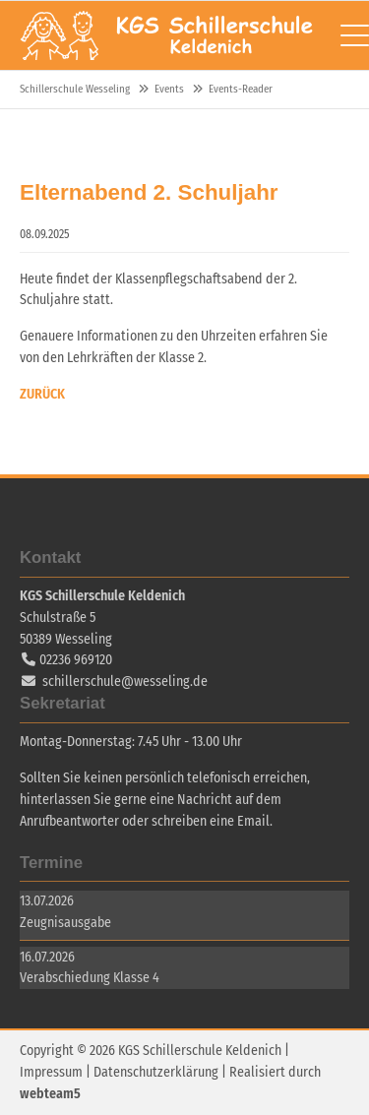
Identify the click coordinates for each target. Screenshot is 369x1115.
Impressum (51, 1072)
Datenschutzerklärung (155, 1072)
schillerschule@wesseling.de (125, 681)
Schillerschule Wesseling (167, 35)
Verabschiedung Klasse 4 (89, 977)
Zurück (42, 394)
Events (169, 89)
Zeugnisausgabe (65, 922)
